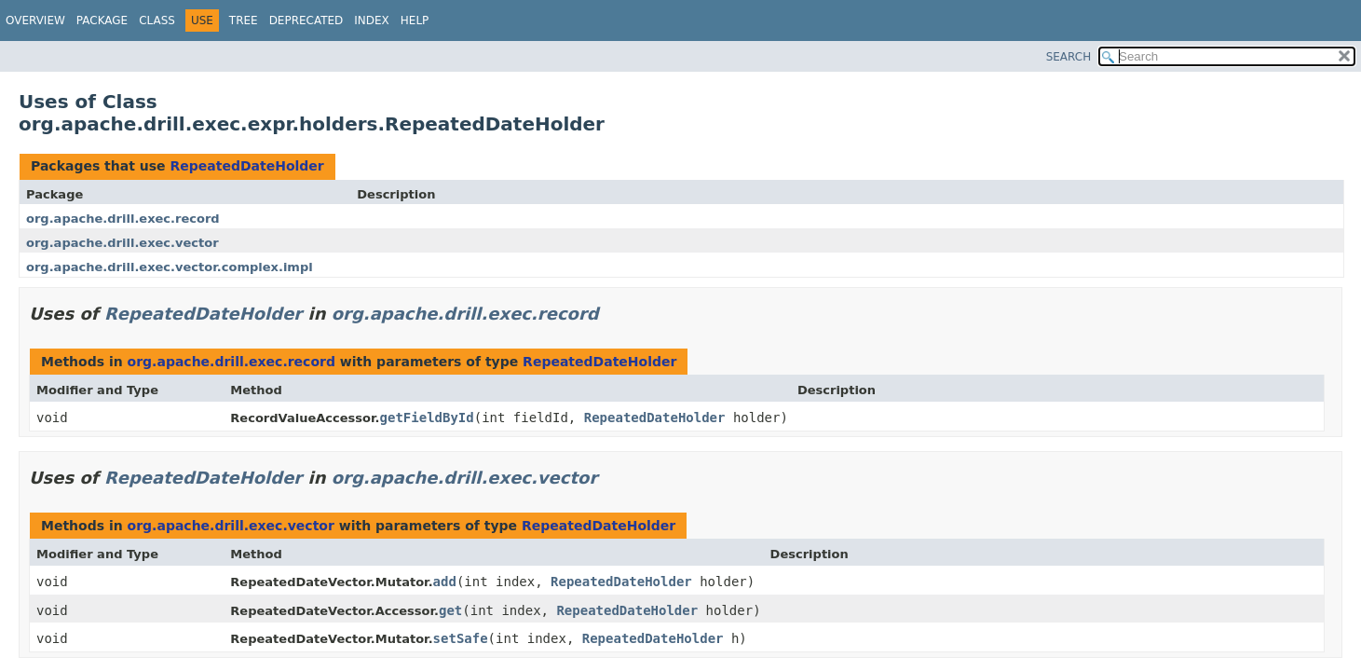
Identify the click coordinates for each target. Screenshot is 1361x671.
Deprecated (306, 20)
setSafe (460, 638)
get (450, 610)
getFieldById (427, 417)
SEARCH (1069, 56)
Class (157, 20)
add (444, 581)
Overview (35, 20)
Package (102, 20)
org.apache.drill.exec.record (123, 219)
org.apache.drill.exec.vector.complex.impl (169, 267)
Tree (243, 20)
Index (371, 20)
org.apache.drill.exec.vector (122, 243)
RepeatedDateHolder (246, 165)
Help (415, 20)
